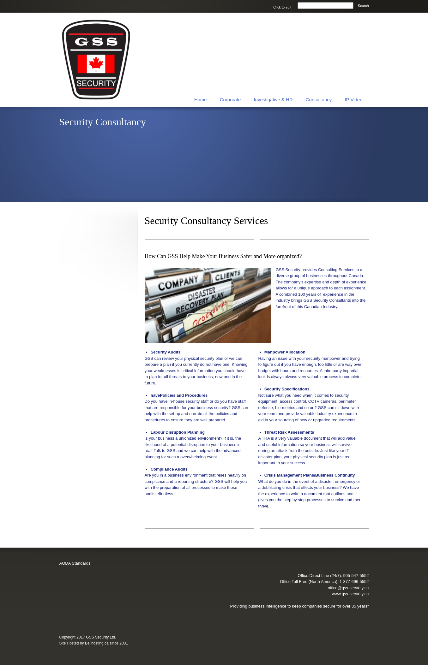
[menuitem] (200, 99)
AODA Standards (75, 563)
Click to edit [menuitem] (282, 7)
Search (363, 6)
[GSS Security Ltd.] (96, 60)
